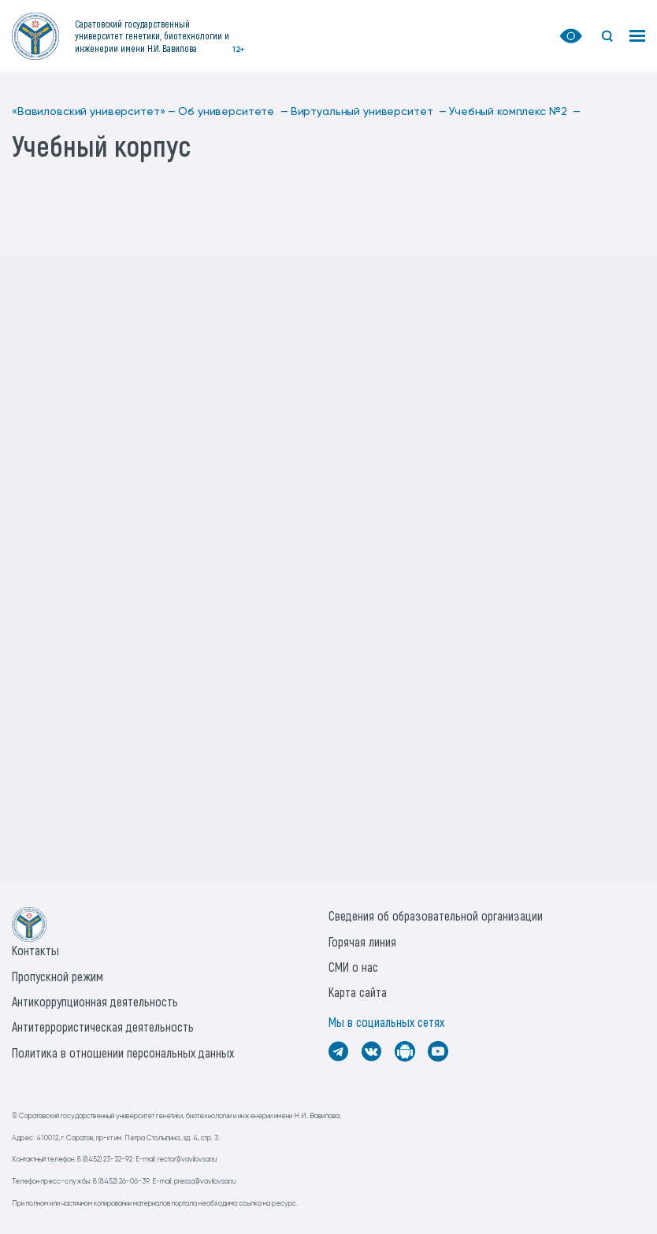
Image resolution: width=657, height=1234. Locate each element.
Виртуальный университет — (369, 111)
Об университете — (233, 111)
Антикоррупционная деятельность (95, 1001)
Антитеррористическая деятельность (103, 1026)
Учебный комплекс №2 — (515, 111)
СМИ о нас (353, 966)
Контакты (35, 950)
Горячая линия (362, 941)
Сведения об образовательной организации (435, 915)
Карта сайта (357, 991)
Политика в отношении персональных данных (123, 1052)
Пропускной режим (57, 976)
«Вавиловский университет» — (94, 111)
